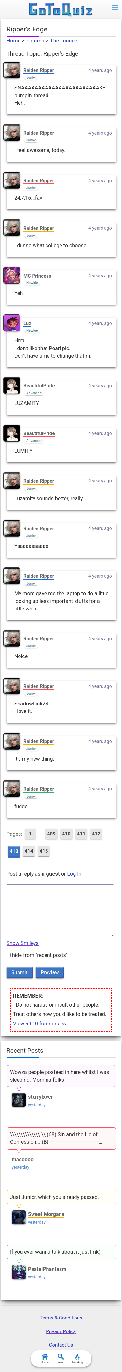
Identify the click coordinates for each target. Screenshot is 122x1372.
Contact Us (61, 1345)
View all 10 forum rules (39, 1024)
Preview (50, 972)
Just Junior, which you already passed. (54, 1197)
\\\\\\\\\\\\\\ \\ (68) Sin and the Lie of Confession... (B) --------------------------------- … (56, 1138)
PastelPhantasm (47, 1269)
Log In (74, 874)
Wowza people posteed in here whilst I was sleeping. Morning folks (59, 1076)
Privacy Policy (61, 1331)
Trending (77, 1359)
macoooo (23, 1159)
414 (29, 851)
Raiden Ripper (38, 70)
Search (61, 1359)
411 (81, 834)
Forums (35, 41)
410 (66, 834)
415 (44, 851)
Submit (19, 972)
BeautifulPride (39, 386)
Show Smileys (23, 943)
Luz (27, 323)
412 (96, 834)
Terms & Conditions (61, 1318)
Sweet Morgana (46, 1214)
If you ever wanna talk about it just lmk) (55, 1252)
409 (51, 834)
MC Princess (37, 276)
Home (13, 41)
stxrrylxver (40, 1097)
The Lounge (63, 41)
